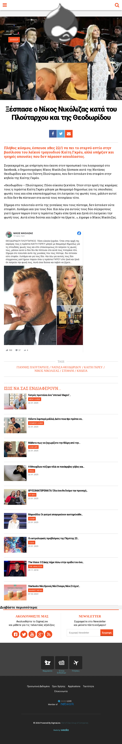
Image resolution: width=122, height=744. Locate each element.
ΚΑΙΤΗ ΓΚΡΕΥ (93, 367)
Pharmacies (47, 662)
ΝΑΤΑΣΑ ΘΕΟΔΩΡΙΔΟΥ (66, 367)
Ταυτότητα (88, 686)
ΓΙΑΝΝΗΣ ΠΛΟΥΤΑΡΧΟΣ (33, 367)
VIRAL (31, 471)
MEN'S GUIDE (34, 399)
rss (48, 634)
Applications (74, 686)
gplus (40, 634)
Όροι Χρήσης (58, 686)
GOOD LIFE (33, 447)
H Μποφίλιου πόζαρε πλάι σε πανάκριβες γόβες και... (56, 466)
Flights (75, 662)
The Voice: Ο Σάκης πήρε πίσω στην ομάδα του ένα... (56, 562)
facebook (15, 634)
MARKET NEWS (35, 590)
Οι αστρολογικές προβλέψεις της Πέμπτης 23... (53, 538)
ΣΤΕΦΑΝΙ (68, 370)
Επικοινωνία (61, 691)
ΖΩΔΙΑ (31, 542)
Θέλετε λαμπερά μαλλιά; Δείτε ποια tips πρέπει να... (55, 418)
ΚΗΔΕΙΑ (82, 370)
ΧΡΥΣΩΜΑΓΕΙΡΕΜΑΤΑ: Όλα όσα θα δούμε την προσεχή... (58, 490)
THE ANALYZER (35, 566)
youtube (32, 634)
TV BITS (32, 495)
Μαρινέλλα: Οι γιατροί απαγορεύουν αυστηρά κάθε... (55, 514)
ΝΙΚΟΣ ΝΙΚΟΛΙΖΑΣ (46, 370)
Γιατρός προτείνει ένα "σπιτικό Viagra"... (49, 395)
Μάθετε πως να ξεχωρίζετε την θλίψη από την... (54, 442)
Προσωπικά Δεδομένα (38, 686)
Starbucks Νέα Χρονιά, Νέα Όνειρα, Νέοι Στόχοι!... (54, 586)
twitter (23, 634)
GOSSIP (32, 518)
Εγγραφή (107, 632)
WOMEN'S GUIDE (36, 423)
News (61, 662)
